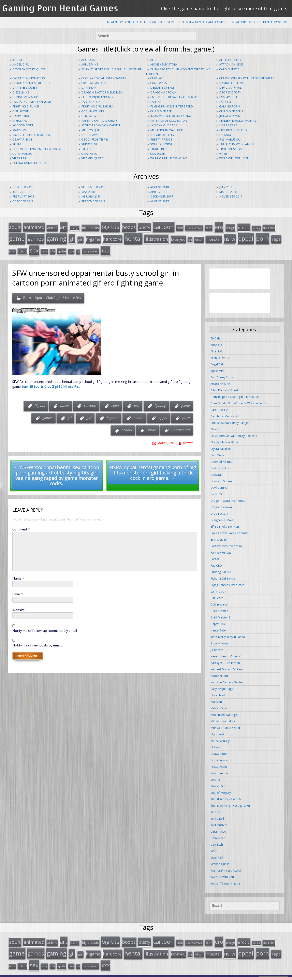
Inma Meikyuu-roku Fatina (170, 116)
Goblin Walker (92, 111)
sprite (151, 426)
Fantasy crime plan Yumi (31, 102)
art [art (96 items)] (63, 226)
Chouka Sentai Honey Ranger (104, 78)
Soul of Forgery (163, 144)
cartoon (90, 402)
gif (69, 414)
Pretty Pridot (161, 139)
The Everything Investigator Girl (38, 149)
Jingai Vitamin (229, 116)
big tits (39, 402)
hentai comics (214, 973)
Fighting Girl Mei (25, 106)
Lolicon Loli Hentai (140, 22)
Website (18, 606)
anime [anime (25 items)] (52, 227)
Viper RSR (19, 158)
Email (17, 591)
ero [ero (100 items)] (219, 226)
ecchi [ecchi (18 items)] (208, 227)
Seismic (17, 144)
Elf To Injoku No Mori (98, 97)
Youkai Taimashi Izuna (29, 163)
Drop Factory (230, 92)
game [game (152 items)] (17, 237)
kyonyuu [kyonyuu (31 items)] (178, 237)
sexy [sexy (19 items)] (44, 248)
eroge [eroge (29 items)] (230, 226)
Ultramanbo (22, 154)
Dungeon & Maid (25, 97)
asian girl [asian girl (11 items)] (74, 227)
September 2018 (93, 187)
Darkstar (88, 87)
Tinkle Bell (159, 149)
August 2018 (159, 187)
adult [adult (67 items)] (15, 226)
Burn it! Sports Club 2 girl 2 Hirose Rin (111, 69)
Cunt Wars (158, 83)
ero (136, 402)
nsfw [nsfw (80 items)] (229, 237)
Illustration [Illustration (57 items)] (156, 237)
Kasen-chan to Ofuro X (99, 120)
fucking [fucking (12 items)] (256, 227)
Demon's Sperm (162, 87)
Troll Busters (230, 149)
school (127, 426)
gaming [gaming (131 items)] (56, 237)
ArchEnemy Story (163, 64)
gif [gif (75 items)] (72, 237)
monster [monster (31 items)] (213, 237)
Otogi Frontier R (94, 139)
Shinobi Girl (90, 144)
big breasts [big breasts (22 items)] (90, 227)
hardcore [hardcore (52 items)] (112, 237)
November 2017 (230, 196)
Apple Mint (89, 64)
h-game (112, 414)
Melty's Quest (92, 130)
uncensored (180, 426)
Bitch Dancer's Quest (29, 69)
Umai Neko (89, 154)
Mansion (19, 130)
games (47, 414)
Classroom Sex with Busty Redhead (247, 78)
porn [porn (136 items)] (262, 237)
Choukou (157, 78)
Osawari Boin (22, 139)
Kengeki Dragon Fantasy (238, 120)
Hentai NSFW (113, 22)
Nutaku (225, 135)
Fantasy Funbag (93, 102)
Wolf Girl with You (234, 158)
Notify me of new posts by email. (37, 642)
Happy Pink (20, 116)
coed (115, 402)
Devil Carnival (230, 87)
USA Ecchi (157, 154)
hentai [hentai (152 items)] (133, 237)
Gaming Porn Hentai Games (60, 8)
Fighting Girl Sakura (97, 106)
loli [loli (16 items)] (190, 238)
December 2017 (161, 196)
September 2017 (93, 201)
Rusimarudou (229, 139)
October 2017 (22, 201)
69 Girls (18, 60)
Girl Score (20, 111)
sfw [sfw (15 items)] (52, 248)
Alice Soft (158, 60)
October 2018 (22, 187)
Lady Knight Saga (163, 125)
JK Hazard (19, 120)
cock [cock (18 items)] (180, 227)
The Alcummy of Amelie (237, 144)
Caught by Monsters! (28, 78)
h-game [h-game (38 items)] (93, 237)
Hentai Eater (91, 116)
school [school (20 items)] (22, 248)
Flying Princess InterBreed (171, 106)
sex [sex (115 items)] (34, 247)
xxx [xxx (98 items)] (105, 247)
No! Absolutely (162, 135)
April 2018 (157, 192)
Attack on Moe (231, 64)
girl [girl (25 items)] (80, 238)
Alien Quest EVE (231, 60)
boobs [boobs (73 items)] (129, 226)
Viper (223, 154)
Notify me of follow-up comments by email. (44, 627)
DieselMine (20, 92)
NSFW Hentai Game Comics (206, 22)
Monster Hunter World (31, 135)
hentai (138, 414)
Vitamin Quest (92, 158)
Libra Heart (228, 125)
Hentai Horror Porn (245, 22)
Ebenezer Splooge (273, 973)
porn (186, 414)
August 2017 (159, 201)
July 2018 (226, 187)
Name (18, 575)
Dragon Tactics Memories (101, 92)
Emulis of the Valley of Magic (173, 97)
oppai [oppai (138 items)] (245, 237)
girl (88, 414)
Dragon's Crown (163, 92)
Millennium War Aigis (167, 130)
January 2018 (91, 196)
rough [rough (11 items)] (12, 248)
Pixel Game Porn (171, 22)
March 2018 (228, 192)
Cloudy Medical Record (31, 83)
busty (64, 402)
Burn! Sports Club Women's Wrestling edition (239, 400)
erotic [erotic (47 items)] (244, 227)
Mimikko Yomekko (233, 130)
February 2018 (23, 196)
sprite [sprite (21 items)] (62, 248)
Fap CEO (225, 102)
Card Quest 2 (229, 69)
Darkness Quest (24, 87)
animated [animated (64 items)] (34, 226)
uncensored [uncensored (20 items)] (91, 248)
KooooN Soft (22, 125)
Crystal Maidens (94, 83)
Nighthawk (90, 135)
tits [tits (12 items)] (78, 248)
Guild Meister (161, 111)
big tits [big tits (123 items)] (110, 226)
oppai (162, 414)
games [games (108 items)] (36, 237)
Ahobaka (88, 60)
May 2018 (88, 192)
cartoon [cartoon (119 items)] (163, 226)
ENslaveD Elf (229, 97)
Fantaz (155, 102)
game (185, 402)
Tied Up (86, 149)
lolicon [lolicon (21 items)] (199, 238)
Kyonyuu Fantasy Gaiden (100, 125)
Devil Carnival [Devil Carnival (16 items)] (194, 227)
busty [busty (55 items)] (144, 226)
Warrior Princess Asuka (168, 158)
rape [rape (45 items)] (276, 237)
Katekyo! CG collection (168, 120)
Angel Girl (20, 64)
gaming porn (229, 106)
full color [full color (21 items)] (269, 227)
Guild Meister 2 (231, 111)
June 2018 (19, 192)
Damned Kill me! (231, 83)
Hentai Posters (275, 22)
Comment (21, 526)
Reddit (188, 439)
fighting (160, 402)
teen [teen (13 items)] (71, 248)
